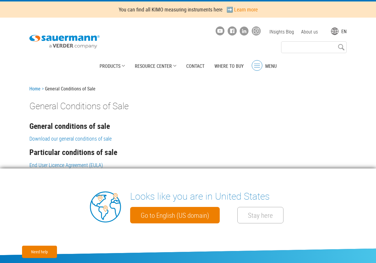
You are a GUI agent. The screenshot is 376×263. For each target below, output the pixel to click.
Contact (195, 66)
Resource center (153, 66)
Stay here (260, 215)
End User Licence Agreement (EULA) (66, 164)
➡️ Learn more (242, 9)
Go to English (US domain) (175, 215)
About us (309, 31)
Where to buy (229, 66)
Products (110, 66)
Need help (39, 251)
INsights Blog (281, 31)
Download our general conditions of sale (70, 138)
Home (35, 88)
